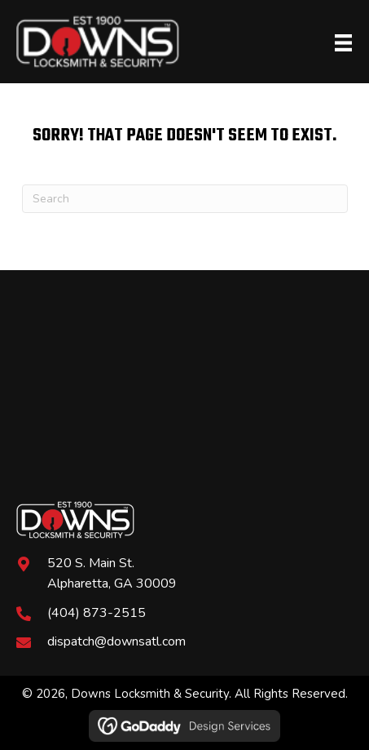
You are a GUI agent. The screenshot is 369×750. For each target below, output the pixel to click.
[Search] (185, 198)
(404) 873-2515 (96, 613)
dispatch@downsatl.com (116, 641)
